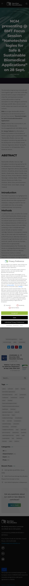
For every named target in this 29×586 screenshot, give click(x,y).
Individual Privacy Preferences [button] (14, 321)
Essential (7, 304)
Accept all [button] (14, 312)
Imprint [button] (21, 324)
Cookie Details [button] (9, 324)
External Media (14, 306)
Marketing (20, 304)
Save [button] (14, 316)
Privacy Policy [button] (16, 324)
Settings (20, 285)
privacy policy (10, 283)
